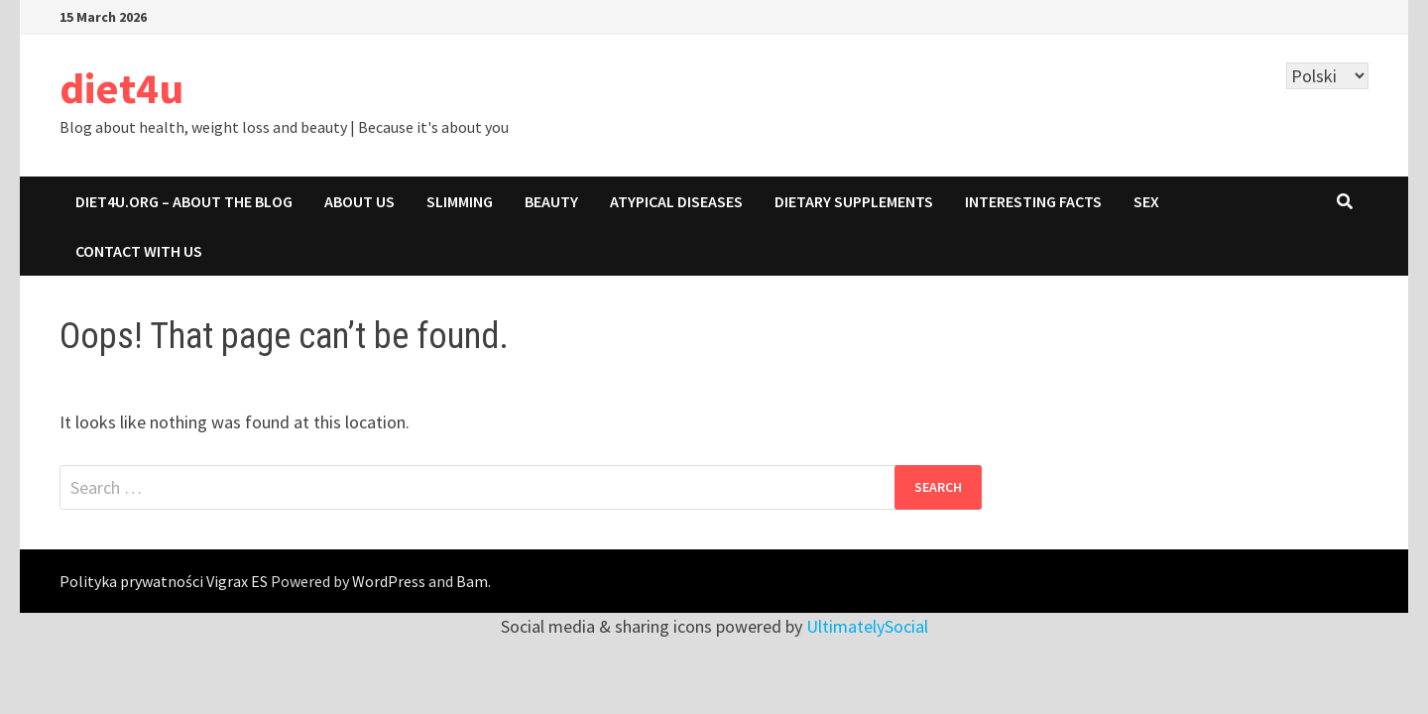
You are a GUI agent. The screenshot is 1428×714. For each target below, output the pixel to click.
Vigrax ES (237, 581)
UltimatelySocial (867, 626)
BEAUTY (551, 201)
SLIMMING (459, 201)
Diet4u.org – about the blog (184, 201)
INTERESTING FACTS (1033, 201)
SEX (1146, 201)
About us (359, 201)
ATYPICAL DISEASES (676, 201)
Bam (472, 581)
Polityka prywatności (131, 581)
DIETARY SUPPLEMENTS (853, 201)
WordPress (388, 581)
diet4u (121, 87)
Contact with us (138, 251)
